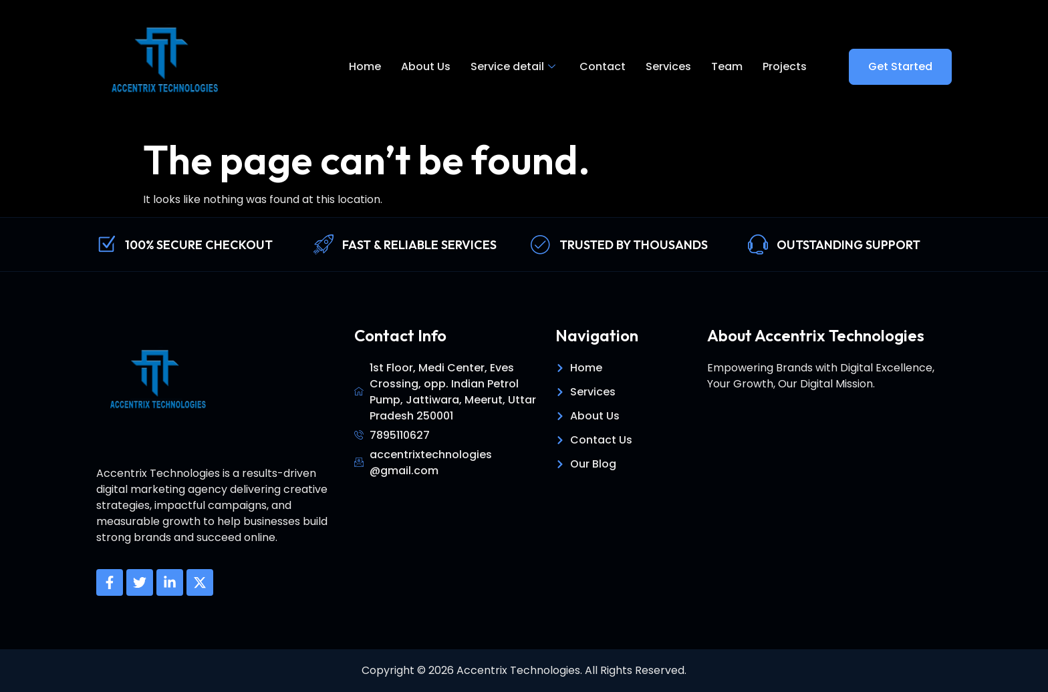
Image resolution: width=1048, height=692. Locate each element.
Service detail (513, 67)
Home (365, 66)
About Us (425, 66)
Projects (785, 66)
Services (668, 66)
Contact (602, 66)
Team (727, 66)
